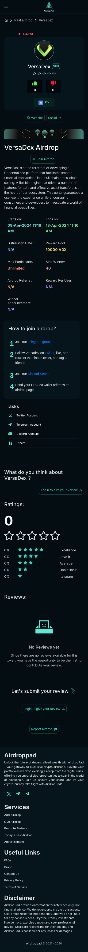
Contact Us (11, 873)
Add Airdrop (12, 815)
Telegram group (39, 342)
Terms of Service (15, 887)
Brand (8, 867)
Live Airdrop (12, 821)
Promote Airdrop (15, 828)
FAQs (7, 860)
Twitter (49, 353)
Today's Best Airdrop (18, 835)
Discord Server (39, 374)
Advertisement (14, 841)
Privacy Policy (13, 880)
